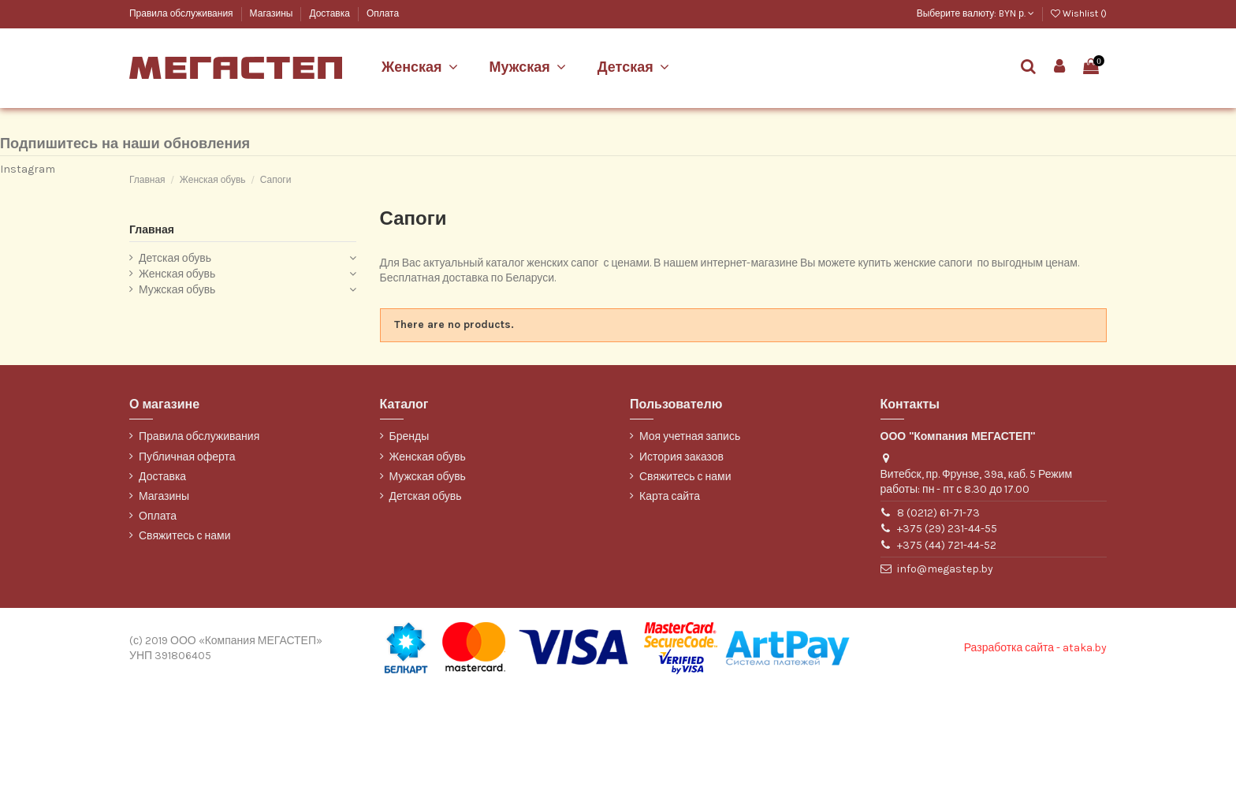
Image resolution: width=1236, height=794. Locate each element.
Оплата (383, 13)
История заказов (681, 561)
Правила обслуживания (182, 13)
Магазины (273, 13)
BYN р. (1016, 13)
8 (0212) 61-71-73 (938, 617)
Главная (151, 334)
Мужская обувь (177, 394)
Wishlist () (1079, 13)
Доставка (330, 13)
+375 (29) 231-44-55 (947, 634)
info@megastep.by (945, 673)
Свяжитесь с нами (184, 641)
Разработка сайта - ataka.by (1035, 753)
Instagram (27, 274)
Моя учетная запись (689, 542)
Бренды (409, 542)
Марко (142, 126)
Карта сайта (669, 601)
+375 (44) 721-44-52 (946, 650)
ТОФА (141, 153)
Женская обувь (177, 379)
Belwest (146, 100)
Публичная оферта (187, 561)
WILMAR (147, 179)
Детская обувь (175, 364)
